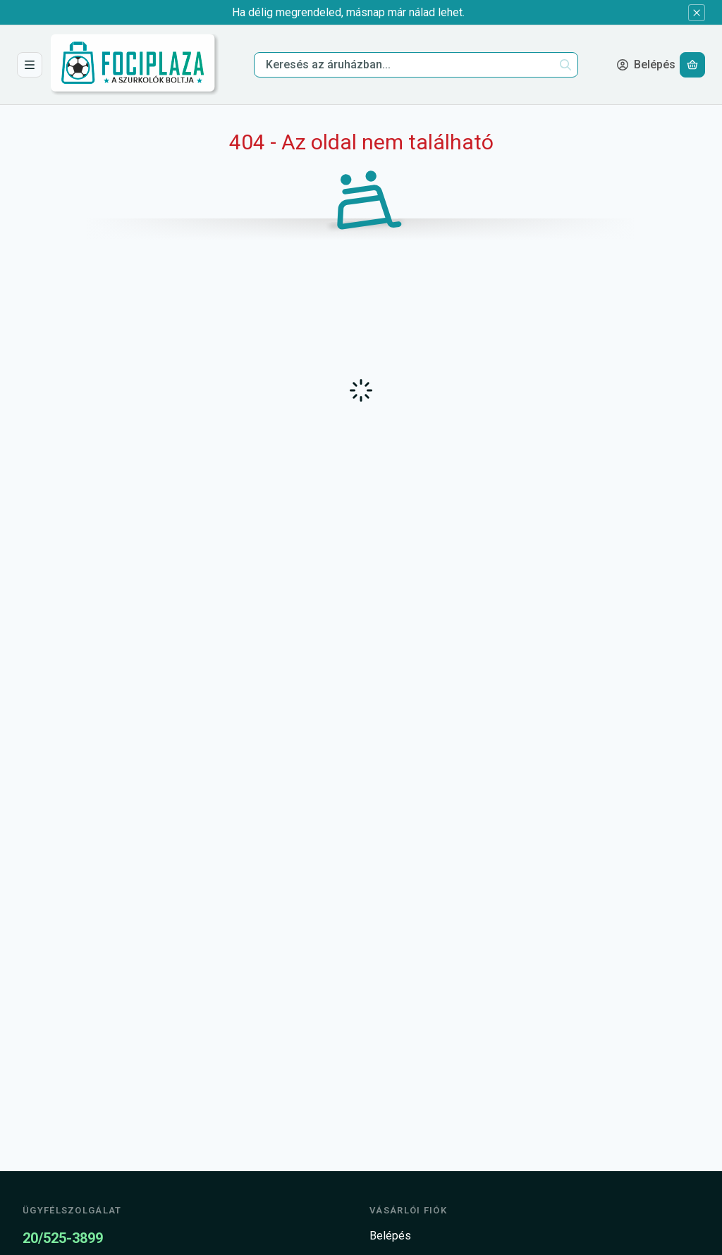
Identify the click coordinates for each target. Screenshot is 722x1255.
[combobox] (416, 65)
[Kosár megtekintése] (692, 65)
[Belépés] (646, 65)
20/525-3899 (63, 1238)
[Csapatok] (29, 65)
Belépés (390, 1235)
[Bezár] (696, 12)
